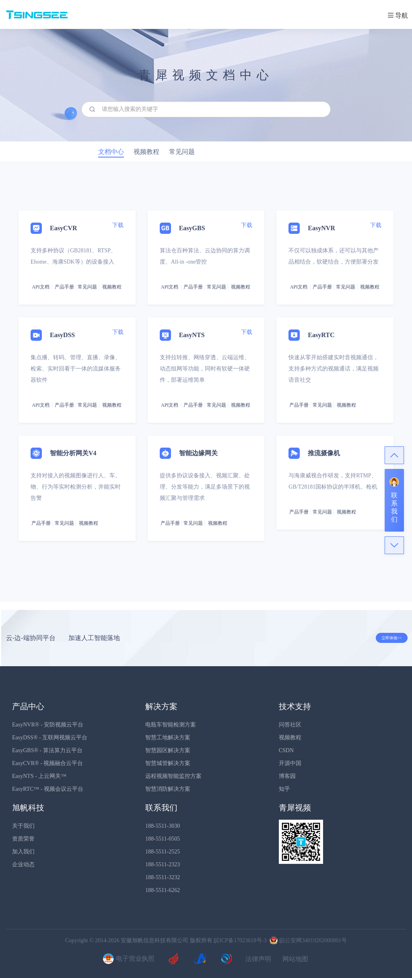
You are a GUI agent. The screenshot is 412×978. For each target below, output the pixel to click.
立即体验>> (391, 638)
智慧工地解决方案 (167, 738)
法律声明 (258, 959)
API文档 (40, 287)
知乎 (284, 789)
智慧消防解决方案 (167, 789)
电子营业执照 (127, 959)
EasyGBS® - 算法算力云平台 (47, 750)
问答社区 (290, 725)
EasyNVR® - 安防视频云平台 (47, 725)
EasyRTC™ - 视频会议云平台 (47, 789)
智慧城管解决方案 (167, 763)
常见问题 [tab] (182, 151)
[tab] (206, 382)
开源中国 (290, 763)
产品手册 (64, 287)
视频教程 (290, 738)
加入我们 (23, 852)
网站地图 (295, 959)
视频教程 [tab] (146, 151)
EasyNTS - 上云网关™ (39, 776)
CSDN (286, 750)
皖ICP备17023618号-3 (240, 940)
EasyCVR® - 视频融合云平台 (47, 763)
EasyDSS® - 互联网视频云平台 (49, 738)
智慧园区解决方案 (167, 750)
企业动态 (23, 864)
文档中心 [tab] (111, 151)
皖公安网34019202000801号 (307, 940)
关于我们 (23, 826)
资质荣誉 (23, 839)
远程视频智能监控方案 (173, 776)
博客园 (287, 776)
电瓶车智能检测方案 (170, 725)
